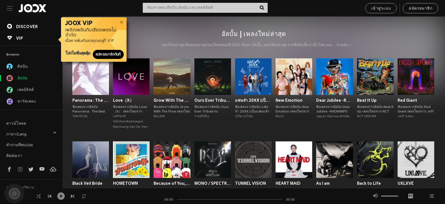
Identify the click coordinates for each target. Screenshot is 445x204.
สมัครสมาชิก (420, 9)
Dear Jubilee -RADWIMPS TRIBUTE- (334, 100)
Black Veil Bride (87, 183)
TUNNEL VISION (250, 183)
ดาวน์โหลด (16, 124)
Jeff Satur (406, 116)
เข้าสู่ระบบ (381, 9)
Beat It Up (367, 100)
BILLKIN (159, 116)
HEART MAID (288, 183)
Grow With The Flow (172, 100)
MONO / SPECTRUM (212, 183)
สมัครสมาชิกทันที (108, 54)
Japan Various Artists (332, 116)
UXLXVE (406, 183)
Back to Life (369, 183)
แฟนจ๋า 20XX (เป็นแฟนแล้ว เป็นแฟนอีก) (253, 100)
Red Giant (407, 100)
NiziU (280, 116)
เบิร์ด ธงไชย (244, 116)
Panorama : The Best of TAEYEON (90, 100)
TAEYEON (79, 116)
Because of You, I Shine (172, 183)
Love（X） (123, 100)
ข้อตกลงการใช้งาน (20, 188)
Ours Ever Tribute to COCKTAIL (212, 100)
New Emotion (289, 100)
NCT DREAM (366, 116)
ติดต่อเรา (14, 156)
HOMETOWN (125, 183)
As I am (323, 183)
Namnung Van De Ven (130, 127)
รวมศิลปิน (201, 116)
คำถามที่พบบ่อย (19, 145)
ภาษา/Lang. (31, 134)
